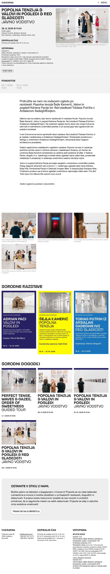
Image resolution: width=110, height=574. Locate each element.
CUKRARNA (8, 3)
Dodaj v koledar (7, 71)
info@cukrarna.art (26, 534)
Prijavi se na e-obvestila (26, 511)
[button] (102, 2)
